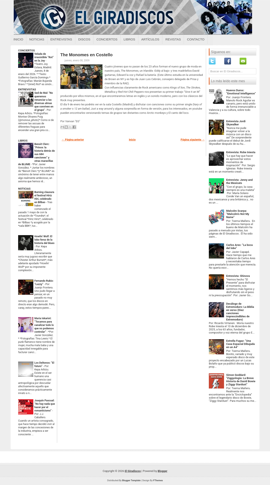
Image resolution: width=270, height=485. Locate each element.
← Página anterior (73, 139)
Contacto (195, 39)
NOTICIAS (24, 188)
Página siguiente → (193, 139)
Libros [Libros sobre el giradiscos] (129, 39)
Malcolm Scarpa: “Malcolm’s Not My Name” (237, 214)
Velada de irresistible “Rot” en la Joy (44, 57)
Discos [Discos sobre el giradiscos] (84, 39)
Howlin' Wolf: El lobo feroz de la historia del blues (44, 240)
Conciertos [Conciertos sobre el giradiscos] (106, 39)
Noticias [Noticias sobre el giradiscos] (36, 39)
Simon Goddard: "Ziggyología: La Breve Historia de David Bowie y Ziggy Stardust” (240, 379)
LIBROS (22, 140)
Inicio (18, 39)
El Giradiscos (133, 471)
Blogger (162, 471)
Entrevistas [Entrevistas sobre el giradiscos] (61, 39)
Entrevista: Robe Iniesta (240, 152)
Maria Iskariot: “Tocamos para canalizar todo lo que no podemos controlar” (44, 325)
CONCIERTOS (26, 50)
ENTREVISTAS (27, 89)
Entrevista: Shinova (238, 275)
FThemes (158, 480)
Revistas (173, 39)
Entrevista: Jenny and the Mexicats (239, 181)
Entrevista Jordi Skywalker (236, 123)
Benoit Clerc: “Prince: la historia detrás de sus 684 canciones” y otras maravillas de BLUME (36, 154)
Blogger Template (131, 480)
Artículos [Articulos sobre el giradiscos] (150, 39)
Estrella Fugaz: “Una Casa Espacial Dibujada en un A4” (240, 344)
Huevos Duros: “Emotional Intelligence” (241, 92)
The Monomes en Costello (86, 55)
